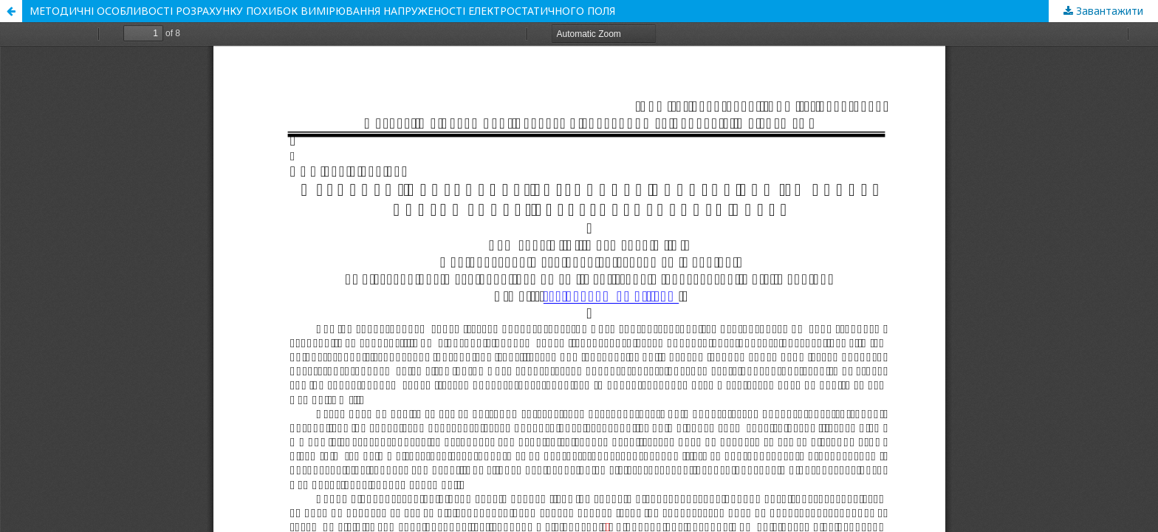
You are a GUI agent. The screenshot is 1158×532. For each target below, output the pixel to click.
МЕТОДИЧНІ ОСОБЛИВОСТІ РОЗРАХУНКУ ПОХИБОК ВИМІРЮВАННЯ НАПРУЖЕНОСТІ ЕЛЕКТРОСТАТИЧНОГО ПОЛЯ (322, 11)
